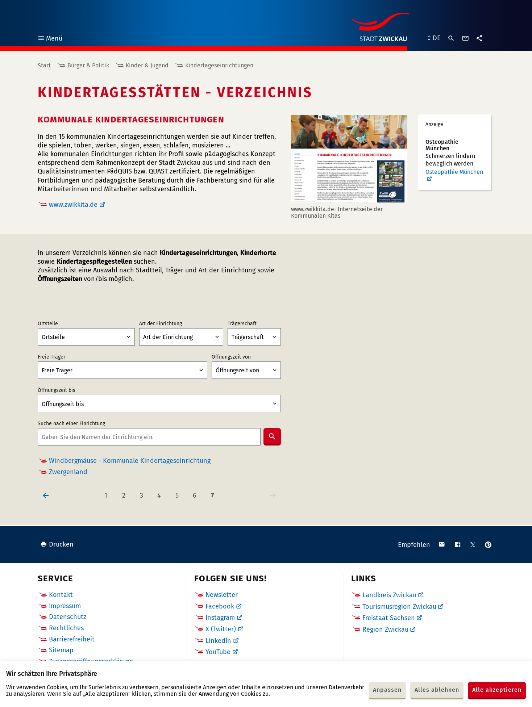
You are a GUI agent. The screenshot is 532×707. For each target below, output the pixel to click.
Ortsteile (48, 324)
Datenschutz (67, 617)
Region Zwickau (385, 629)
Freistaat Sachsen (388, 618)
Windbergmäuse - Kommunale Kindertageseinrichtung (130, 461)
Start (44, 65)
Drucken (57, 544)
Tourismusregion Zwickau (399, 607)
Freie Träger (51, 357)
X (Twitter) (220, 629)
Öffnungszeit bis (56, 390)
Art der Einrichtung (160, 324)
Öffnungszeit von (231, 357)
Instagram (220, 618)
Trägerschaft (242, 324)
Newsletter (221, 595)
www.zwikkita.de (73, 205)
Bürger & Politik (88, 65)
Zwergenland (68, 472)
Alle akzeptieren (496, 689)
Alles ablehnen (437, 689)
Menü (49, 39)
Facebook (219, 606)
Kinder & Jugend (147, 65)
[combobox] (149, 436)
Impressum (65, 606)
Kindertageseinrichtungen (219, 65)
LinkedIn (218, 641)
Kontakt (61, 595)
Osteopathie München (454, 172)
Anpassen (387, 689)
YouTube (217, 652)
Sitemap (61, 650)
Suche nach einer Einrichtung (71, 424)
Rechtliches (66, 628)
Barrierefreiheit (72, 639)
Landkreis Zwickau (389, 595)
